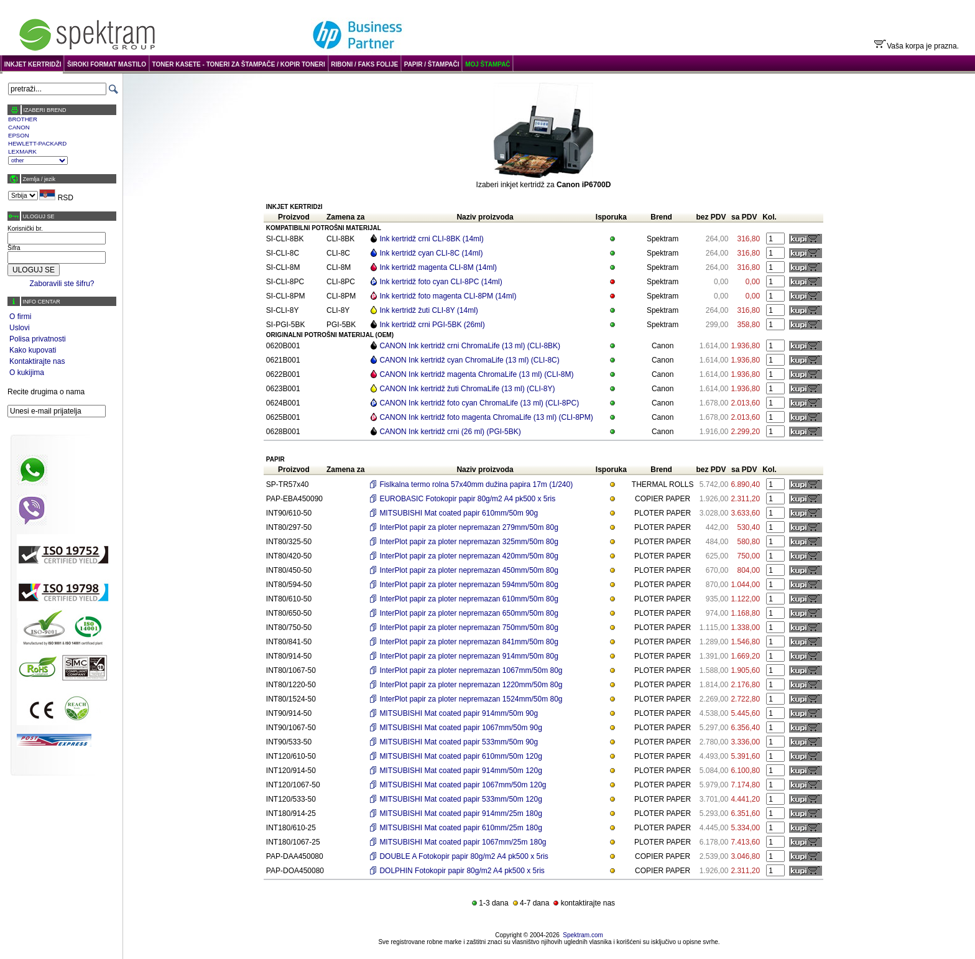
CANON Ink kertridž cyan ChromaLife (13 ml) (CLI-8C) (469, 360)
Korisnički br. (25, 228)
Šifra (14, 247)
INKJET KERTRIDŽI (33, 64)
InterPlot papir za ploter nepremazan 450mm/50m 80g (468, 570)
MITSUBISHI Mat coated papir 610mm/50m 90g (458, 513)
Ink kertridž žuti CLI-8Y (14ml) (428, 310)
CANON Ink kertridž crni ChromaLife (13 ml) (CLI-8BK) (469, 345)
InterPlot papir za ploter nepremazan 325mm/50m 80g (468, 541)
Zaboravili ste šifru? (61, 283)
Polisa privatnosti (37, 339)
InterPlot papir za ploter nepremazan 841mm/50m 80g (468, 641)
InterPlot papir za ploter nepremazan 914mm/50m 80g (468, 656)
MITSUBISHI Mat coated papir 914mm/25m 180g (460, 813)
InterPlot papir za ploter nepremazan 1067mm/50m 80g (470, 670)
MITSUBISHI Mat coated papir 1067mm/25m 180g (462, 842)
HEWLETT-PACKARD (37, 143)
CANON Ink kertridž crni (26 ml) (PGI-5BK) (449, 431)
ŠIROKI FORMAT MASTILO (106, 64)
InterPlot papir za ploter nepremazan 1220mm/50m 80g (470, 684)
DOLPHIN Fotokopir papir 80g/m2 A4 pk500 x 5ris (461, 870)
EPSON (18, 135)
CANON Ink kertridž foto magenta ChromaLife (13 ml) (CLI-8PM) (486, 417)
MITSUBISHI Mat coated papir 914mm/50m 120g (460, 770)
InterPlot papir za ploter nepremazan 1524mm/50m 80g (470, 699)
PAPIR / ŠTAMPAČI (432, 64)
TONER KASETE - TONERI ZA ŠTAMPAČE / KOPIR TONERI (238, 64)
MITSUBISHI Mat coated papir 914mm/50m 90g (458, 713)
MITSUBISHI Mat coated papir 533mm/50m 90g (458, 742)
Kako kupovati (32, 350)
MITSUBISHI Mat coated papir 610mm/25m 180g (460, 827)
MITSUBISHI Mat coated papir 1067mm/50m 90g (460, 727)
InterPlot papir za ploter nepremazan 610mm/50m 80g (468, 599)
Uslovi (19, 327)
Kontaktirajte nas (37, 361)
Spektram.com (583, 935)
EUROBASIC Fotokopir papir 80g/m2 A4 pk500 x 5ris (467, 498)
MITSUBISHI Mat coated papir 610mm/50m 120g (460, 756)
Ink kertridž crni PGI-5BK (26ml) (431, 324)
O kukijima (26, 372)
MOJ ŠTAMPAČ (487, 64)
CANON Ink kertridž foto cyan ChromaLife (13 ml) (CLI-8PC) (479, 403)
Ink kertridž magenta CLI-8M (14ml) (438, 267)
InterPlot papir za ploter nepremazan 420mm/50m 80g (468, 556)
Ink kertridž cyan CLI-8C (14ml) (431, 253)
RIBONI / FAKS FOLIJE (364, 64)
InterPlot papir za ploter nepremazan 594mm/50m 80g (468, 584)
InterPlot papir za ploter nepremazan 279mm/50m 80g (468, 527)
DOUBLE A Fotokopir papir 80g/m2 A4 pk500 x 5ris (463, 856)
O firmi (20, 316)
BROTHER (22, 119)
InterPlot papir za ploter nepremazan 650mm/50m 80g (468, 613)
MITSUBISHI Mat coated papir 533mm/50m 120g (460, 799)
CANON (19, 127)
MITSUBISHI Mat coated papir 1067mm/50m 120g (462, 785)
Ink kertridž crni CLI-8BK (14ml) (431, 238)
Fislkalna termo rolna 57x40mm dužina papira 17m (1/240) (476, 484)
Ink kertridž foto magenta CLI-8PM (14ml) (447, 296)
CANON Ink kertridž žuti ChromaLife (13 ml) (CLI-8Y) (467, 388)
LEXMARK (22, 151)
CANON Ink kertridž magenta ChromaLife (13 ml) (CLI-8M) (476, 374)
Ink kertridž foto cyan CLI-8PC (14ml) (440, 281)
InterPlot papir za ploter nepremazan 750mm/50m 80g (468, 627)
